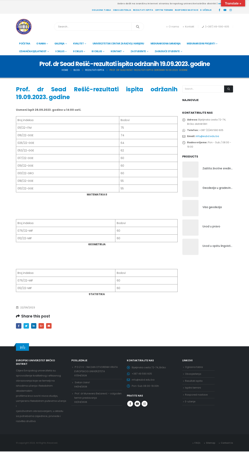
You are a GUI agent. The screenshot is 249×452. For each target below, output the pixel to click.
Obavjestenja (122, 9)
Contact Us (226, 443)
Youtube (137, 406)
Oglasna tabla (101, 9)
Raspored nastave (186, 9)
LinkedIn (34, 326)
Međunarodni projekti (201, 43)
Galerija (59, 43)
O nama (173, 26)
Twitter (27, 326)
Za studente (138, 51)
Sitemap (210, 443)
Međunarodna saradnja (166, 43)
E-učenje (205, 9)
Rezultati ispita (143, 9)
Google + (42, 326)
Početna (24, 43)
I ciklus (59, 51)
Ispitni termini (164, 9)
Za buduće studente (167, 51)
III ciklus (97, 51)
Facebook (19, 326)
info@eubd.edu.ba (208, 138)
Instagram (144, 406)
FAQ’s (197, 443)
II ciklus (78, 51)
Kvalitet (78, 43)
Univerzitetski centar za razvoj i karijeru (118, 43)
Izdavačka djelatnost (32, 51)
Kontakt (188, 26)
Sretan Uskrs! (83, 384)
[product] (190, 172)
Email (50, 326)
